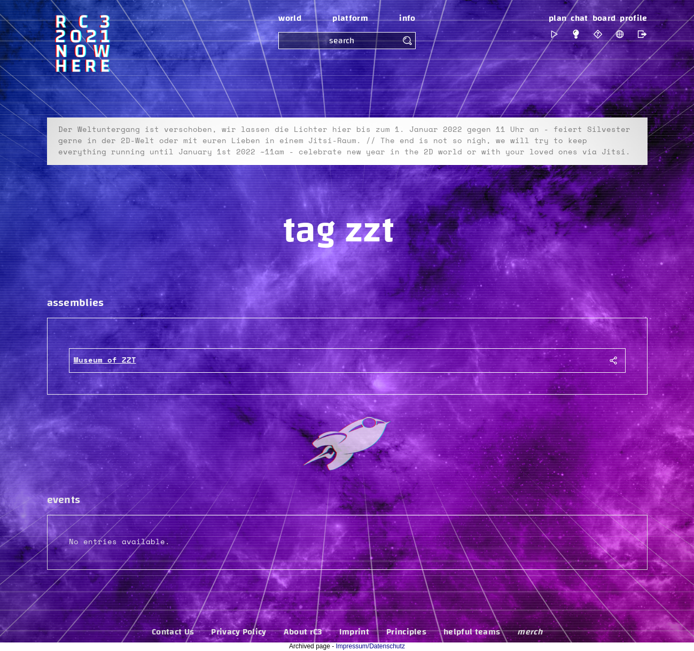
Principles (406, 632)
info (407, 18)
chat (579, 18)
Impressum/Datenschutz (370, 646)
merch (529, 632)
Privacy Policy (238, 632)
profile (633, 18)
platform (350, 18)
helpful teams (471, 632)
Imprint (354, 632)
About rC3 (303, 632)
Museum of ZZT (105, 360)
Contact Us (173, 632)
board (604, 18)
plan (557, 18)
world (289, 18)
